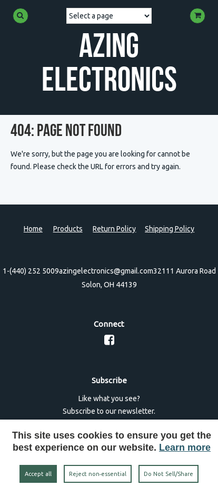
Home (33, 229)
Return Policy (114, 229)
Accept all (38, 474)
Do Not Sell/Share (168, 474)
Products (68, 229)
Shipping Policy (169, 229)
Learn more (185, 447)
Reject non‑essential (98, 474)
